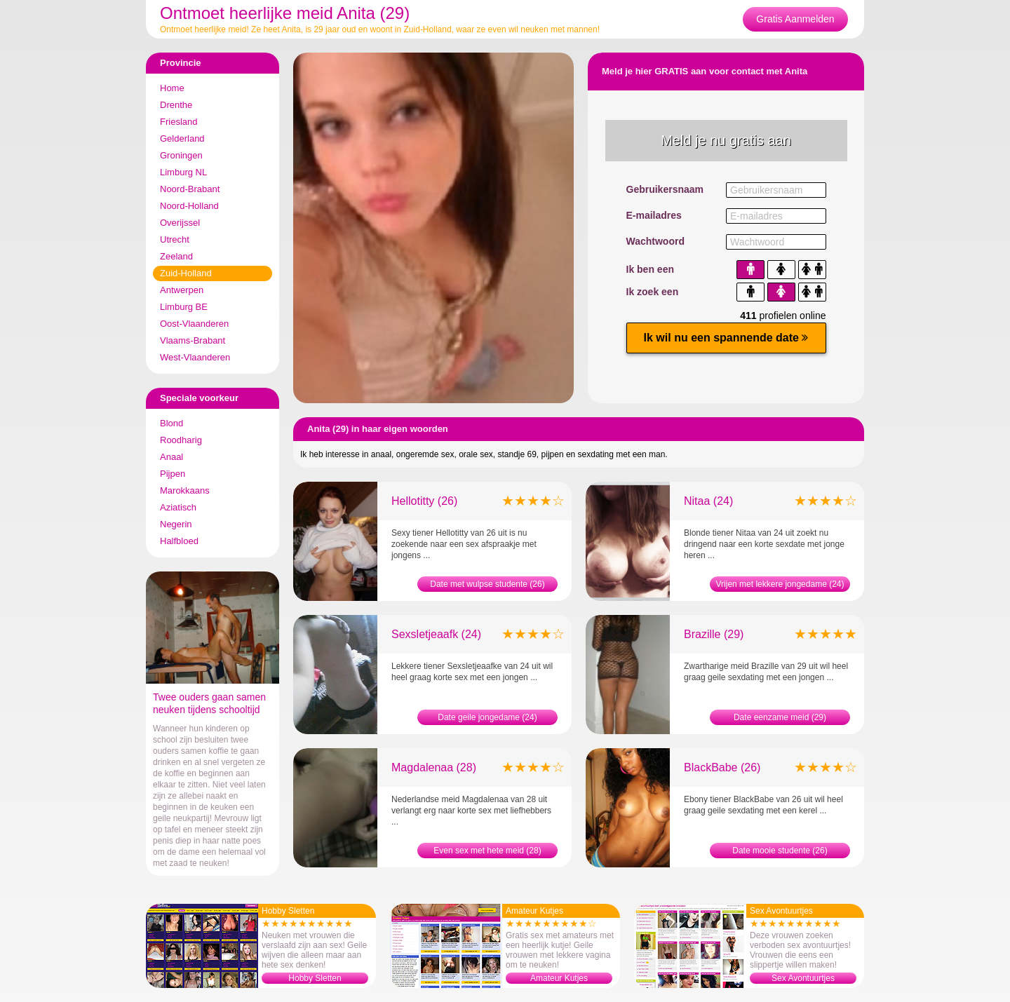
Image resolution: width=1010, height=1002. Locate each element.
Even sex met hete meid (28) (487, 850)
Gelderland (182, 138)
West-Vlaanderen (195, 357)
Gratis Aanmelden (795, 19)
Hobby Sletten (314, 978)
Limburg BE (184, 307)
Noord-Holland (189, 206)
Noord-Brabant (190, 189)
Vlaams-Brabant (192, 340)
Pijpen (172, 473)
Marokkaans (185, 490)
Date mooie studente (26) (779, 850)
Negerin (176, 524)
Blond (171, 423)
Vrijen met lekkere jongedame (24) (780, 584)
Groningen (181, 155)
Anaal (171, 457)
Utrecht (174, 239)
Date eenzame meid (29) (780, 717)
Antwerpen (181, 290)
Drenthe (176, 105)
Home (172, 88)
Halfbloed (179, 541)
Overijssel (180, 222)
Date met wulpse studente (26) (487, 584)
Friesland (178, 121)
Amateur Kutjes (559, 978)
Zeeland (176, 256)
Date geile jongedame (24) (487, 717)
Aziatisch (178, 507)
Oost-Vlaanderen (194, 323)
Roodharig (181, 440)
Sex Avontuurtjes (803, 978)
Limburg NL (183, 172)
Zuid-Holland (186, 273)
